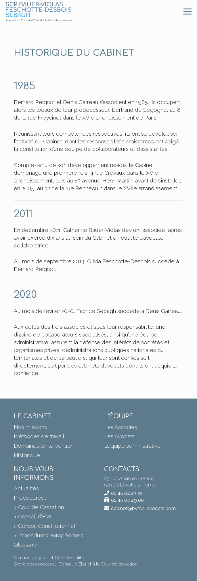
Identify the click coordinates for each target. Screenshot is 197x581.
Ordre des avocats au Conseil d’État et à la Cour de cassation (75, 564)
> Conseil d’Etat (33, 516)
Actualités (26, 488)
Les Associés (120, 427)
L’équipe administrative (132, 446)
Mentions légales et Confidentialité (49, 557)
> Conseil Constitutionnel (44, 526)
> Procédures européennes (48, 535)
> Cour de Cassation (39, 507)
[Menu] (187, 11)
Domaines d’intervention (44, 446)
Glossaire (25, 544)
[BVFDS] (38, 11)
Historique (27, 455)
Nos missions (30, 427)
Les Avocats (119, 436)
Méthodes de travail (39, 436)
